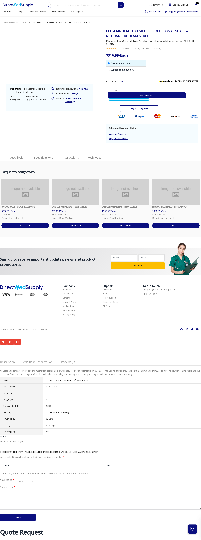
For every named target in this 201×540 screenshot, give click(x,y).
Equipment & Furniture (18, 22)
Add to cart (147, 95)
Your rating (7, 479)
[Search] (121, 5)
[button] (3, 342)
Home (5, 22)
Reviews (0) (68, 362)
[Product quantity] (112, 89)
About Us (7, 11)
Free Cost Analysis (37, 11)
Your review (7, 487)
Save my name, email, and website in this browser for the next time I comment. (46, 473)
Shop (20, 11)
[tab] (17, 156)
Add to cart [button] (25, 225)
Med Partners (58, 11)
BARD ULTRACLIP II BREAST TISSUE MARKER (18, 206)
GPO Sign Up (77, 11)
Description (7, 362)
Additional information (38, 362)
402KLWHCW (52, 386)
